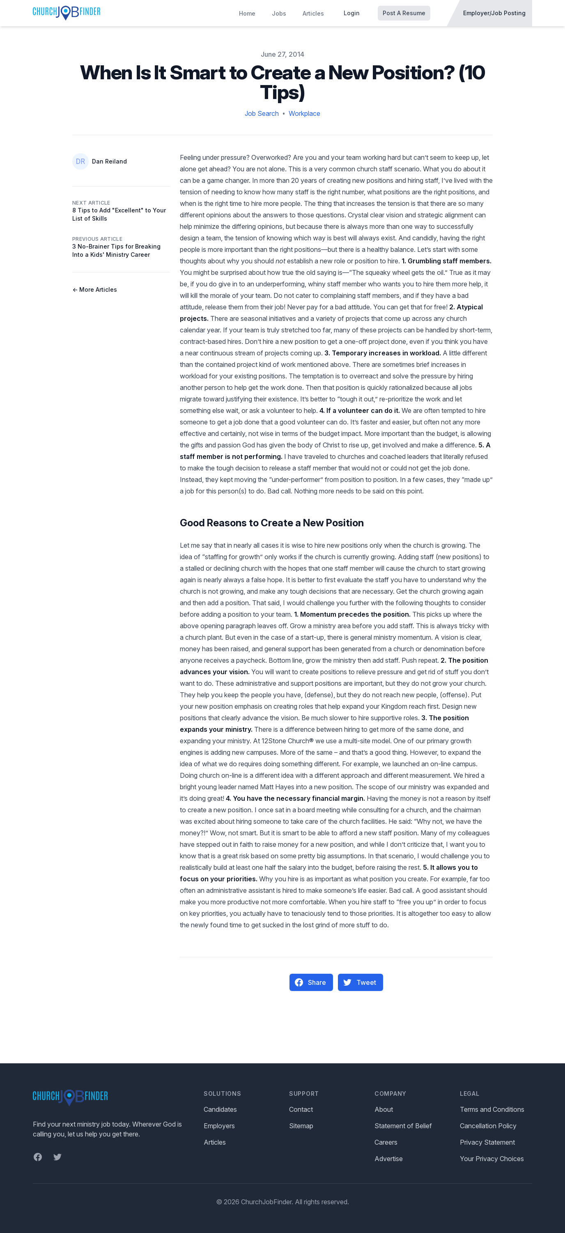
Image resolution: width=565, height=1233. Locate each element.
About (383, 1109)
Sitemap (301, 1126)
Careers (385, 1142)
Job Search (262, 113)
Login (352, 12)
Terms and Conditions (492, 1109)
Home (247, 13)
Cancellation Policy (488, 1126)
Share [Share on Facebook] (310, 982)
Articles (313, 13)
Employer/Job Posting (494, 12)
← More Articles (94, 289)
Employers (219, 1126)
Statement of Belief (403, 1126)
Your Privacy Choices (492, 1159)
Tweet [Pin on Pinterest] (359, 982)
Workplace (304, 113)
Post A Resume (404, 12)
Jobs (279, 13)
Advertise (388, 1159)
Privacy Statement (487, 1142)
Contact (301, 1109)
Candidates (220, 1109)
